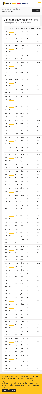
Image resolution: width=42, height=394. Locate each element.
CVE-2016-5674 (13, 307)
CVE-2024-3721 (13, 181)
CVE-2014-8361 (13, 52)
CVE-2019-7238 (13, 287)
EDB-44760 (12, 99)
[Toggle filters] (36, 10)
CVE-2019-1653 (13, 110)
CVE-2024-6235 (13, 256)
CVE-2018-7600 (13, 290)
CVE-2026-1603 (13, 185)
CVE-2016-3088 (13, 300)
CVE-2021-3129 (13, 198)
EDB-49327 (12, 338)
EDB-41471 (12, 69)
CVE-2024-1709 (13, 266)
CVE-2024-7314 (13, 345)
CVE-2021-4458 (13, 335)
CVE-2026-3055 (13, 249)
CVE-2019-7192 (13, 229)
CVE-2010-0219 (13, 362)
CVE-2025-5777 (13, 89)
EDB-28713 (12, 294)
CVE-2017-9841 (13, 62)
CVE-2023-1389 (13, 243)
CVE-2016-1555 (13, 331)
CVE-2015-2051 (13, 76)
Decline (13, 390)
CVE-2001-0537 (13, 270)
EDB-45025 (12, 147)
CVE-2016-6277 (13, 86)
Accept (5, 390)
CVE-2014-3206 (13, 297)
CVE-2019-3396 (13, 277)
